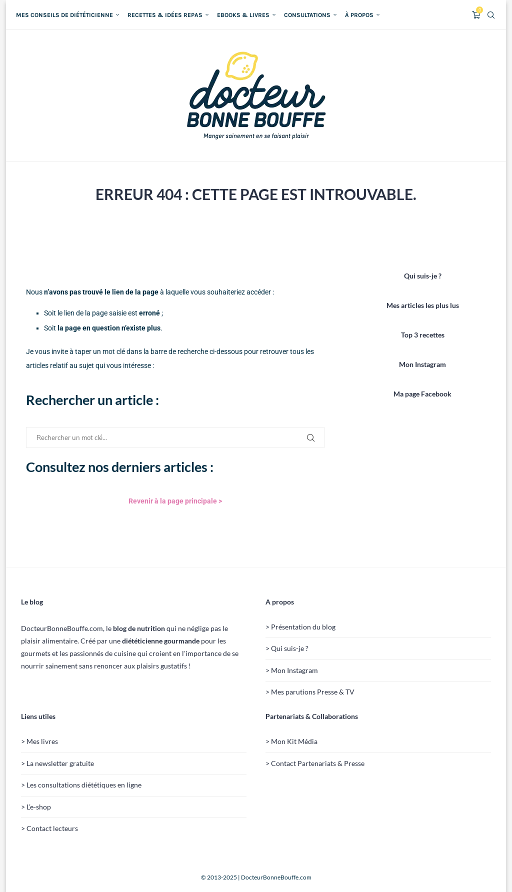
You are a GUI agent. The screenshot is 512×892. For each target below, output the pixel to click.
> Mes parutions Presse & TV (310, 692)
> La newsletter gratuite (57, 763)
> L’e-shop (36, 806)
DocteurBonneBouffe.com (276, 877)
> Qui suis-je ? (287, 648)
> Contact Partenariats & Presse (315, 763)
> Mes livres (39, 741)
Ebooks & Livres (243, 15)
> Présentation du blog (301, 626)
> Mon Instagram (292, 670)
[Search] (491, 15)
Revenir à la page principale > (175, 501)
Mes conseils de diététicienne (64, 15)
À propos (359, 15)
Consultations (307, 15)
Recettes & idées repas (165, 15)
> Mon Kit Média (292, 741)
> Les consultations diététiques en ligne (81, 784)
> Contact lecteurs (49, 828)
